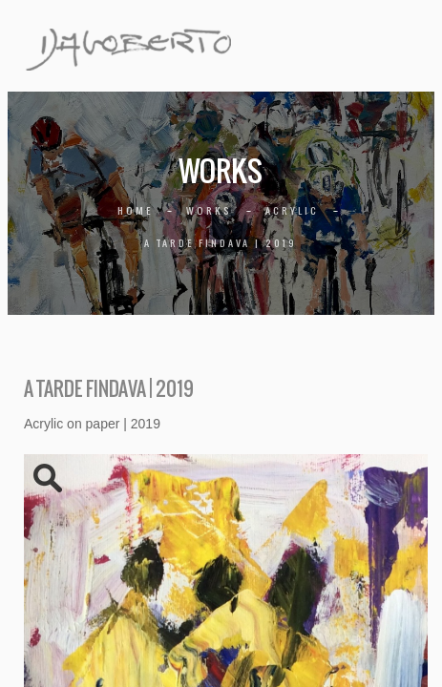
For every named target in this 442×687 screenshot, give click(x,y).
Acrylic (292, 210)
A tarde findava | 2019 (220, 243)
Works (209, 210)
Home (135, 210)
